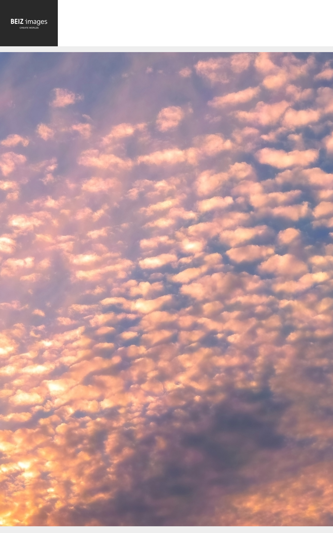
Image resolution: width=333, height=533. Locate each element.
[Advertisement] (195, 24)
